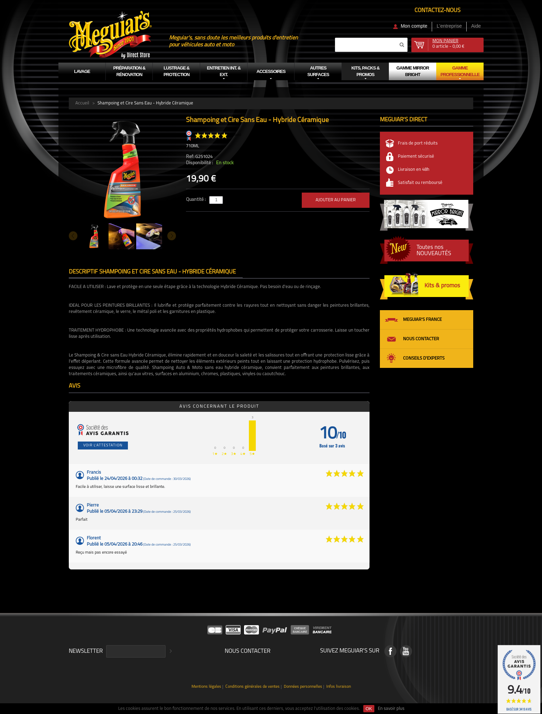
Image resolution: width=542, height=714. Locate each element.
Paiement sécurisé (416, 156)
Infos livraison (338, 687)
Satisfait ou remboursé (420, 182)
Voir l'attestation (102, 445)
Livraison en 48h (413, 169)
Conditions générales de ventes (252, 687)
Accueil (82, 103)
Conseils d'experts (424, 358)
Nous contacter (421, 339)
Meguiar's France (422, 319)
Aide (476, 26)
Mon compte (414, 26)
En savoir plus (391, 708)
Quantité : (196, 199)
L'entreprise (449, 26)
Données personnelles (303, 687)
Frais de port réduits (418, 143)
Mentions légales (206, 687)
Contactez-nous (437, 10)
